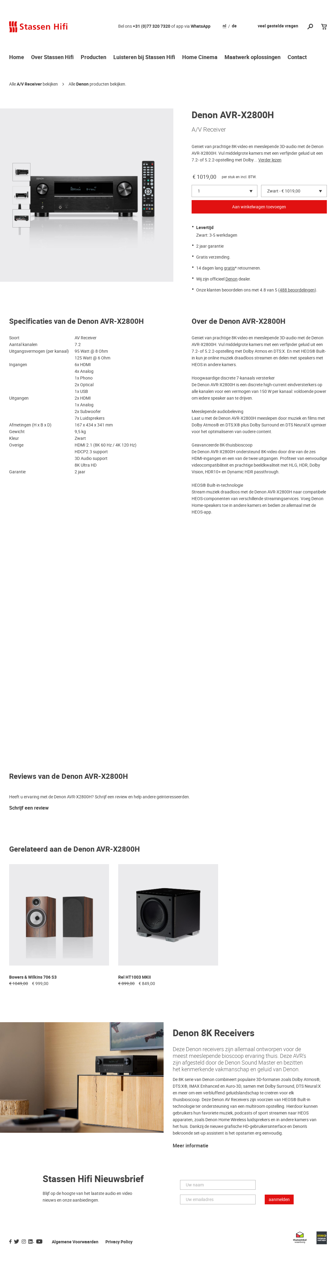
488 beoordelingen (297, 290)
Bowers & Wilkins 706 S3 (33, 977)
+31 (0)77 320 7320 (151, 26)
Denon (82, 84)
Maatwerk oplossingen (253, 57)
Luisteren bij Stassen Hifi (144, 57)
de (234, 26)
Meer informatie (190, 1146)
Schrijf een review (29, 808)
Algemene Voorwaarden (75, 1242)
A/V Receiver (29, 84)
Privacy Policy (119, 1242)
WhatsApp (200, 26)
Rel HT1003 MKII (134, 977)
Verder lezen (269, 160)
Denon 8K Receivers (213, 1033)
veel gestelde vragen (278, 26)
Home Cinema (200, 57)
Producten (93, 57)
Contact (297, 57)
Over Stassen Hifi (52, 57)
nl (224, 26)
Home (16, 57)
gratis (229, 268)
